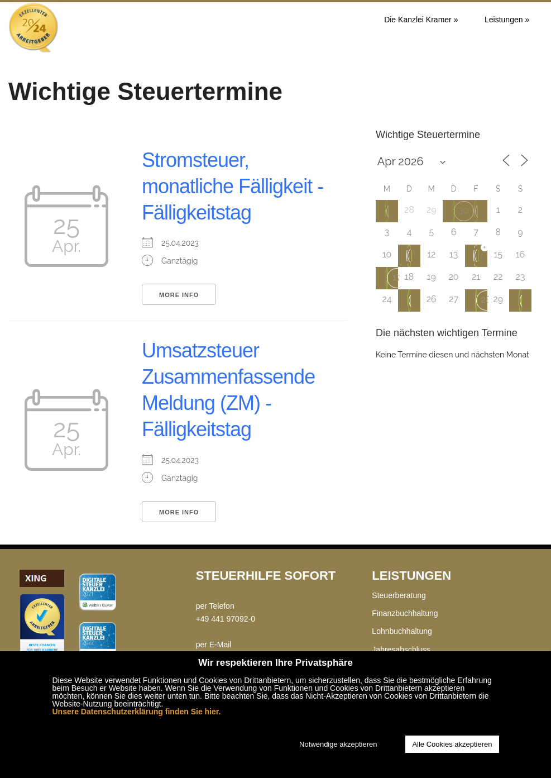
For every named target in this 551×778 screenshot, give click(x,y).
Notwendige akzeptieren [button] (338, 744)
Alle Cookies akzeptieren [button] (452, 744)
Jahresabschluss (401, 649)
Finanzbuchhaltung (405, 613)
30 (463, 210)
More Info (179, 295)
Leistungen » (507, 19)
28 (486, 299)
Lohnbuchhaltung (402, 631)
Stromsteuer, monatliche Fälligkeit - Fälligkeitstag (232, 186)
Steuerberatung (399, 595)
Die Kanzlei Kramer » (421, 19)
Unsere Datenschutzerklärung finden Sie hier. (136, 711)
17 (396, 277)
